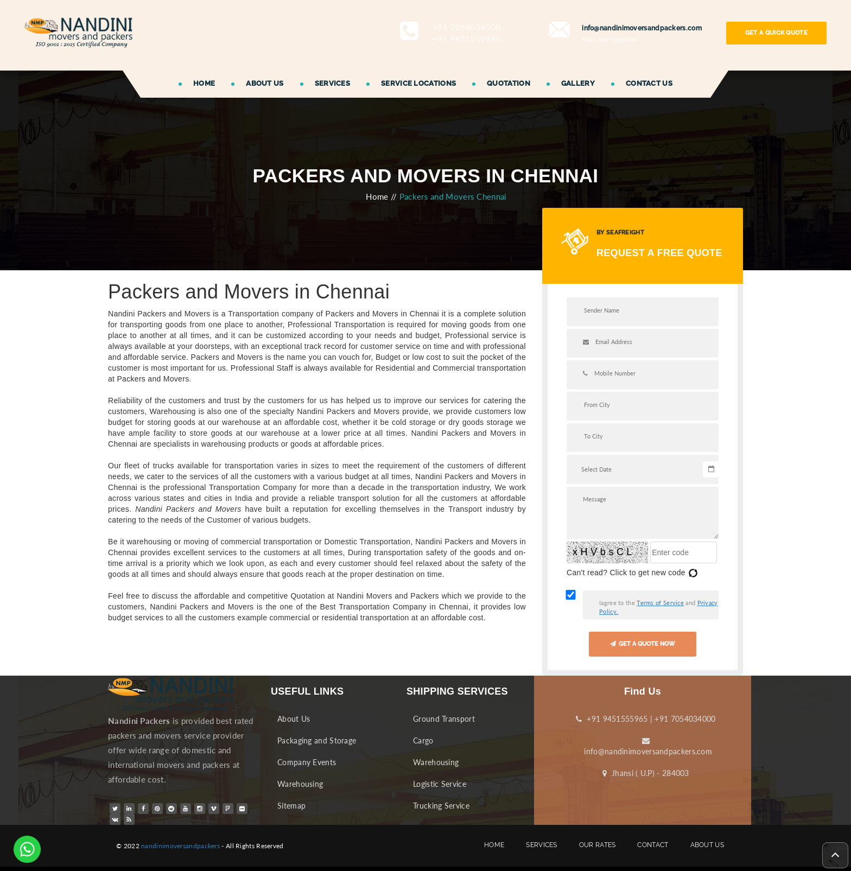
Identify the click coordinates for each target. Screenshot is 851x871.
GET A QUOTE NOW (642, 643)
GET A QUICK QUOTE (776, 32)
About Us (293, 718)
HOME (204, 83)
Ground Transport (444, 718)
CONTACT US (649, 83)
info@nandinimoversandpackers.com (646, 746)
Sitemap (291, 805)
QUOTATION (508, 83)
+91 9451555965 (466, 38)
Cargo (423, 740)
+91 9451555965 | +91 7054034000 (645, 718)
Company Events (306, 762)
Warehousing (300, 784)
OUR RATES (597, 845)
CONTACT (652, 845)
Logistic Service (439, 784)
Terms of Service (660, 602)
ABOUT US (264, 83)
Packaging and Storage (316, 740)
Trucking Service (441, 805)
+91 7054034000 (466, 27)
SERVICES (332, 83)
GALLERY (578, 83)
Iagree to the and (658, 607)
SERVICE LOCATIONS (418, 83)
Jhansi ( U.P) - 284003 (645, 773)
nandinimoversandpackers (180, 846)
